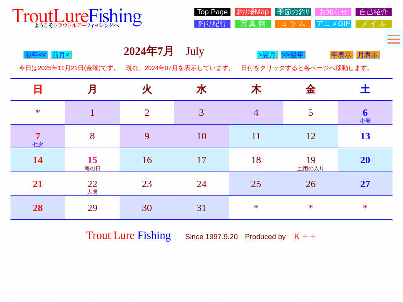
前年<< (35, 54)
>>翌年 (293, 54)
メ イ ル (374, 24)
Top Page (212, 12)
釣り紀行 (212, 24)
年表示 (341, 54)
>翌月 (267, 54)
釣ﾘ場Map (253, 12)
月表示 (368, 54)
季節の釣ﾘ (293, 12)
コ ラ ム (293, 24)
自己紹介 (373, 12)
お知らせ (333, 12)
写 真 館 (253, 24)
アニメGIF (333, 24)
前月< (60, 54)
